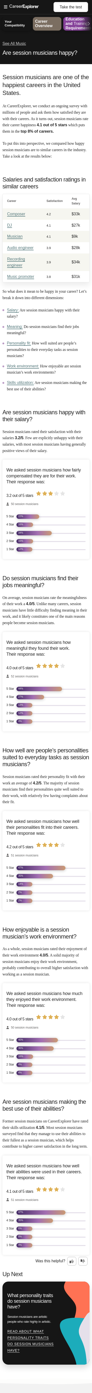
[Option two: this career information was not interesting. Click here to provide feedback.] (83, 1261)
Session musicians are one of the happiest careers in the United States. (45, 85)
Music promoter (20, 276)
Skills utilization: (20, 382)
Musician (15, 236)
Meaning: (15, 327)
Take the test (71, 7)
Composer (16, 214)
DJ (9, 225)
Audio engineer (20, 248)
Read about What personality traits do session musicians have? (30, 1340)
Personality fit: (19, 343)
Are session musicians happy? (39, 52)
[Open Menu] (28, 7)
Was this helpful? (50, 1261)
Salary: (13, 310)
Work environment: (23, 366)
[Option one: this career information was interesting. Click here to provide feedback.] (72, 1261)
